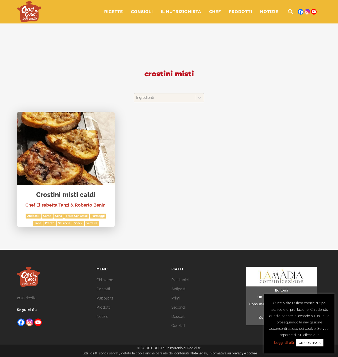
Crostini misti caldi (66, 195)
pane (38, 223)
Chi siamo (104, 280)
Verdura (91, 223)
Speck (78, 223)
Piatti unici (179, 280)
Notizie (102, 316)
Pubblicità (105, 298)
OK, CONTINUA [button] (310, 343)
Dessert (177, 316)
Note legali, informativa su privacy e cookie (223, 353)
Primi (175, 298)
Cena (58, 216)
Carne (47, 216)
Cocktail (178, 325)
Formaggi (98, 216)
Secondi (178, 307)
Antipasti (33, 216)
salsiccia (64, 223)
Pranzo (49, 223)
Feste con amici (77, 216)
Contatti (103, 289)
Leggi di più (284, 343)
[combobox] (164, 97)
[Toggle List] (199, 97)
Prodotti (103, 307)
